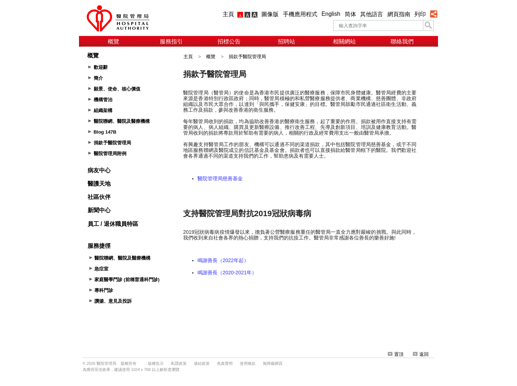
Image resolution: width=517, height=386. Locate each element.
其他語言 (371, 14)
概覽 (113, 41)
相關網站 (344, 41)
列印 (420, 14)
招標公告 (229, 41)
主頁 (228, 14)
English (330, 14)
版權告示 (156, 363)
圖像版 (270, 14)
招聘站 (286, 41)
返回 (421, 354)
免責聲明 (225, 363)
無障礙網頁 (273, 363)
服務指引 (171, 41)
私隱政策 (179, 363)
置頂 (396, 354)
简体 (350, 14)
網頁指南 (398, 14)
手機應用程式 (300, 14)
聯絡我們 (402, 41)
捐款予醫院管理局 (247, 56)
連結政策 (202, 363)
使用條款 (248, 363)
